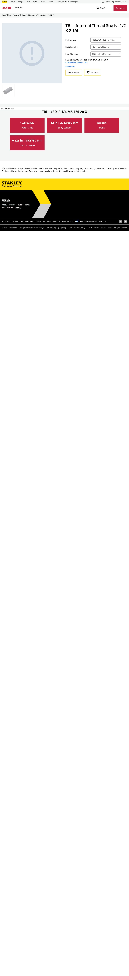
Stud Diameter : (72, 54)
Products (20, 7)
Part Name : (70, 40)
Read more (70, 66)
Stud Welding (6, 15)
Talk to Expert (74, 72)
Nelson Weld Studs (19, 15)
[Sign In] (101, 8)
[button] (13, 1)
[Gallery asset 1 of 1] (32, 53)
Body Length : (71, 47)
